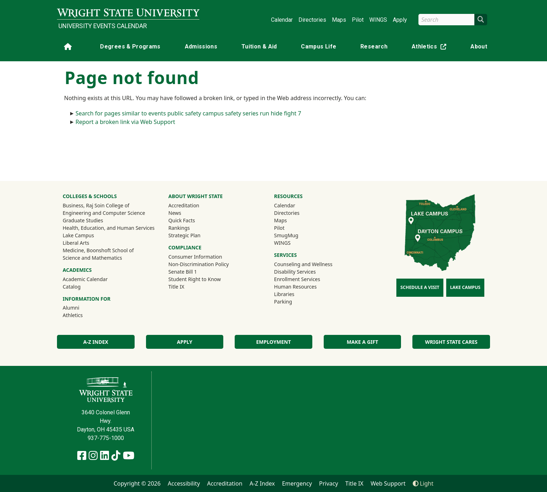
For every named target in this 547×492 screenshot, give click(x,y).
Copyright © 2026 (137, 483)
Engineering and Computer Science (104, 212)
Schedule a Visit (419, 287)
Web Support (388, 483)
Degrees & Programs (130, 46)
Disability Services (295, 271)
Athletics (430, 48)
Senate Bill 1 (182, 271)
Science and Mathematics (92, 257)
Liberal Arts (76, 242)
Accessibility (184, 483)
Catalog (71, 286)
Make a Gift (362, 341)
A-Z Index (95, 341)
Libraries (284, 294)
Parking (283, 301)
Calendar (282, 19)
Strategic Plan (184, 235)
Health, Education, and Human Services (109, 227)
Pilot (358, 19)
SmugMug (295, 235)
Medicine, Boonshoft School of (98, 250)
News (174, 212)
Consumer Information (195, 256)
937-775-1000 (106, 438)
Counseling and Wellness (303, 264)
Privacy (328, 483)
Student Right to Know (194, 279)
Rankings (179, 227)
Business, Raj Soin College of (96, 205)
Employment (273, 341)
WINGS (378, 19)
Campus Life (318, 46)
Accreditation (183, 205)
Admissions (201, 46)
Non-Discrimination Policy (198, 264)
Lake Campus (78, 235)
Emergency (297, 483)
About (478, 46)
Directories (312, 19)
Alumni (80, 307)
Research (373, 46)
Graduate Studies (83, 220)
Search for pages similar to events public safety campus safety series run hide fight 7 (188, 113)
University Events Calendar (102, 26)
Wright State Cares (451, 341)
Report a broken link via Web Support (125, 122)
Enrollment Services (297, 279)
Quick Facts (181, 220)
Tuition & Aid (259, 46)
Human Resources (295, 286)
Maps (339, 19)
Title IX (176, 286)
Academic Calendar (85, 279)
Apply (400, 19)
